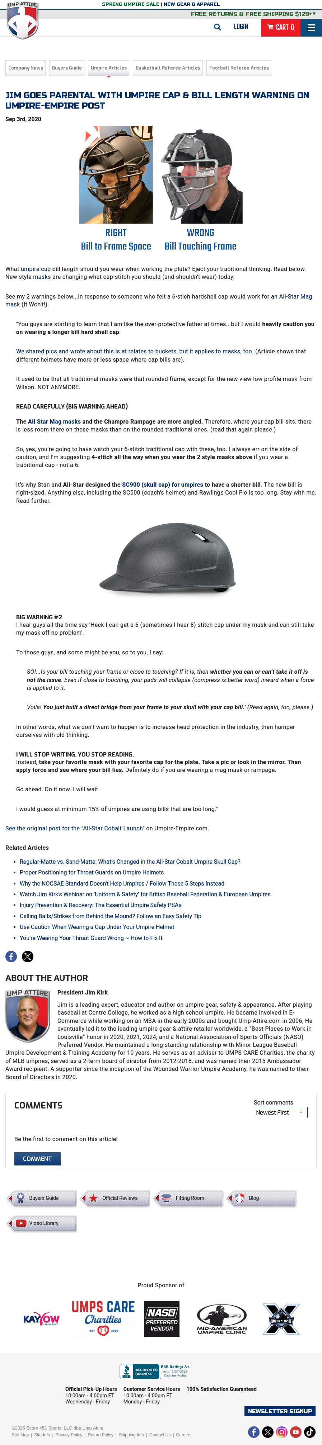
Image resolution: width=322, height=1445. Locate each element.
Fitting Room (190, 1198)
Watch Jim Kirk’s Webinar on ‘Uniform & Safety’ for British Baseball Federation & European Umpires (145, 894)
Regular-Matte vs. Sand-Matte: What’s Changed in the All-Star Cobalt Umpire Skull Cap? (130, 861)
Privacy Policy (69, 1434)
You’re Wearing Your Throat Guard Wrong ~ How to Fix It (91, 938)
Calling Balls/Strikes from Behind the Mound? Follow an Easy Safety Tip (110, 916)
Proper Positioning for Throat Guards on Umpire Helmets (92, 872)
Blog (254, 1198)
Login (241, 27)
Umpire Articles (109, 68)
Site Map (20, 1434)
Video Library (44, 1223)
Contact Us (160, 1434)
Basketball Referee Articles (168, 68)
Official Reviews (119, 1198)
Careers (184, 1434)
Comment (37, 1159)
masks (42, 276)
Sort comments (273, 1102)
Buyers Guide (67, 68)
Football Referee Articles (239, 68)
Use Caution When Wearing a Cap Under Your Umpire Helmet (97, 927)
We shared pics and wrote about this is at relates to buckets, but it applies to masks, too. (135, 351)
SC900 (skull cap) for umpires (162, 484)
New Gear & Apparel (192, 4)
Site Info (42, 1434)
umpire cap (36, 269)
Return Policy (100, 1434)
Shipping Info (131, 1434)
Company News (25, 68)
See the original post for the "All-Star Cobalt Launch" (75, 828)
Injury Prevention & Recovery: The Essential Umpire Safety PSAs (101, 905)
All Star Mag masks (54, 421)
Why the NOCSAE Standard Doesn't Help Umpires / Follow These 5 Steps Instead (122, 883)
